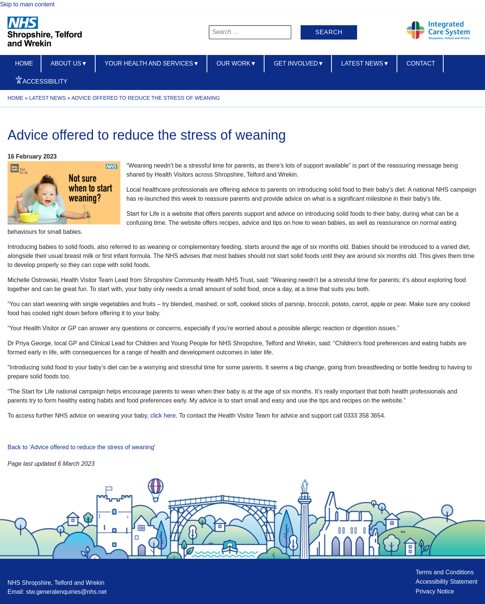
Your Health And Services (152, 63)
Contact (420, 63)
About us (68, 63)
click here (163, 415)
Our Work (237, 63)
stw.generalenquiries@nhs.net (66, 592)
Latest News (365, 63)
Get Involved (299, 63)
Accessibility (45, 81)
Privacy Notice (434, 591)
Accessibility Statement (446, 581)
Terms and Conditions (444, 572)
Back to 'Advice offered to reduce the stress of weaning (81, 447)
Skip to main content (27, 4)
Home (24, 63)
